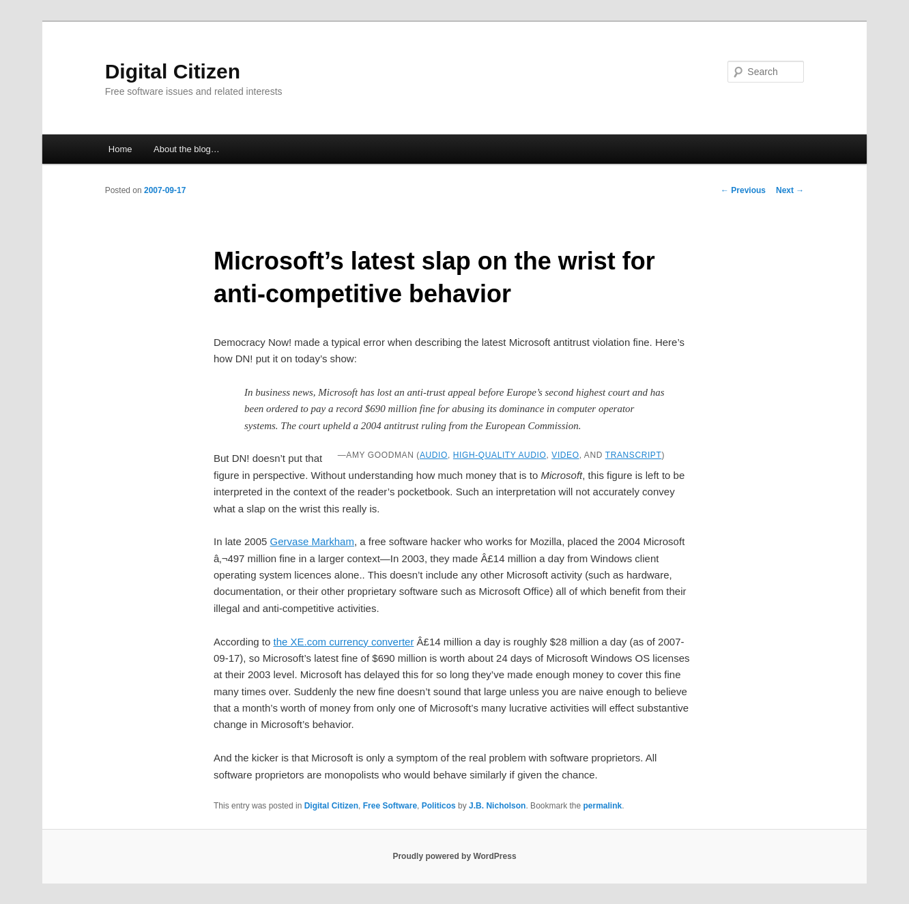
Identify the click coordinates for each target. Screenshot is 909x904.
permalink (602, 806)
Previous (743, 190)
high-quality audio (500, 455)
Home (120, 149)
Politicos (439, 806)
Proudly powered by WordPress (454, 856)
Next (790, 190)
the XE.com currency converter (344, 641)
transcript (633, 455)
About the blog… (187, 149)
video (565, 455)
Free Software (390, 806)
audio (434, 455)
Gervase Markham (312, 541)
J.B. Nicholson (497, 806)
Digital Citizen (172, 71)
